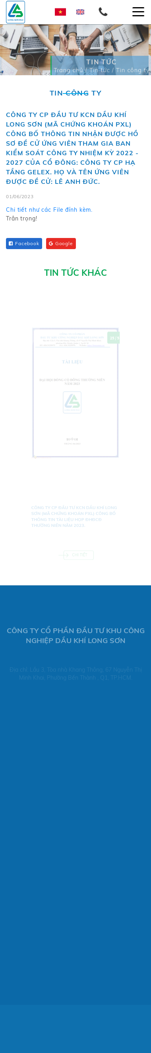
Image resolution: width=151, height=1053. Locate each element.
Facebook (24, 243)
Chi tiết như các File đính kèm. (49, 211)
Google (61, 243)
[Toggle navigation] (138, 12)
